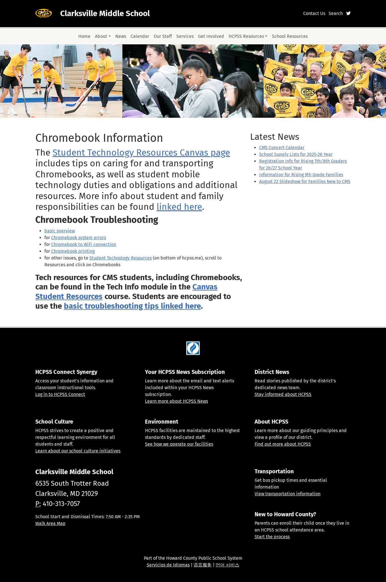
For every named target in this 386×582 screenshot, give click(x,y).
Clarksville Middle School (105, 13)
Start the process (272, 536)
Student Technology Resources (120, 258)
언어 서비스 (227, 565)
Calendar (140, 36)
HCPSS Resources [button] (246, 36)
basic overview (59, 231)
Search (336, 13)
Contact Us (314, 13)
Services (185, 36)
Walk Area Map (50, 523)
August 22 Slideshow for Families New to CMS (304, 181)
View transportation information (287, 493)
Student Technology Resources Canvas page (141, 152)
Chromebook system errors (78, 237)
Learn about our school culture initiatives (77, 451)
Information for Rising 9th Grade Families (301, 174)
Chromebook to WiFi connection (83, 244)
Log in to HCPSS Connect (60, 394)
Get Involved (211, 36)
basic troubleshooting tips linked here (132, 306)
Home (84, 36)
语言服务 (203, 565)
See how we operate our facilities (179, 444)
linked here (179, 206)
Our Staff (163, 36)
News (120, 36)
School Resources (290, 36)
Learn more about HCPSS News (176, 401)
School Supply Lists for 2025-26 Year (296, 154)
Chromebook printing (73, 251)
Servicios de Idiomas (168, 565)
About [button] (101, 36)
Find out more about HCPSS (283, 444)
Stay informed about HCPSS (283, 394)
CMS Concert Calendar (281, 147)
